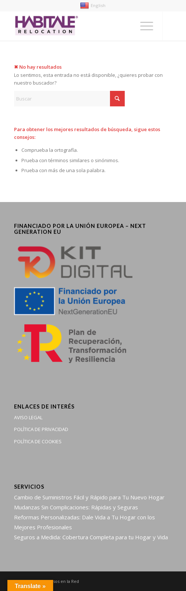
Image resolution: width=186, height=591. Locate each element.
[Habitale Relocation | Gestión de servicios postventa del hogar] (77, 26)
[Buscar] (69, 98)
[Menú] (143, 26)
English (93, 5)
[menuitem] (143, 26)
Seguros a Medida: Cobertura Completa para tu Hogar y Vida (91, 537)
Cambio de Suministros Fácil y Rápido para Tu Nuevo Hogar (89, 497)
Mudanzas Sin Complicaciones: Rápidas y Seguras (76, 507)
